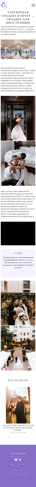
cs (12, 465)
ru (23, 465)
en (18, 465)
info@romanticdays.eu (18, 457)
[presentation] (3, 53)
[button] (8, 437)
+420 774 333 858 (18, 453)
